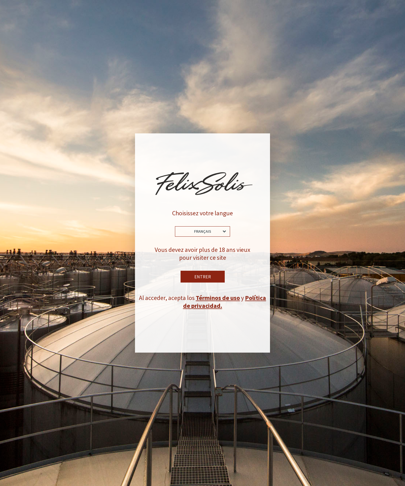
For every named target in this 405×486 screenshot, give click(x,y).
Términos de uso (218, 298)
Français (202, 231)
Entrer (202, 276)
